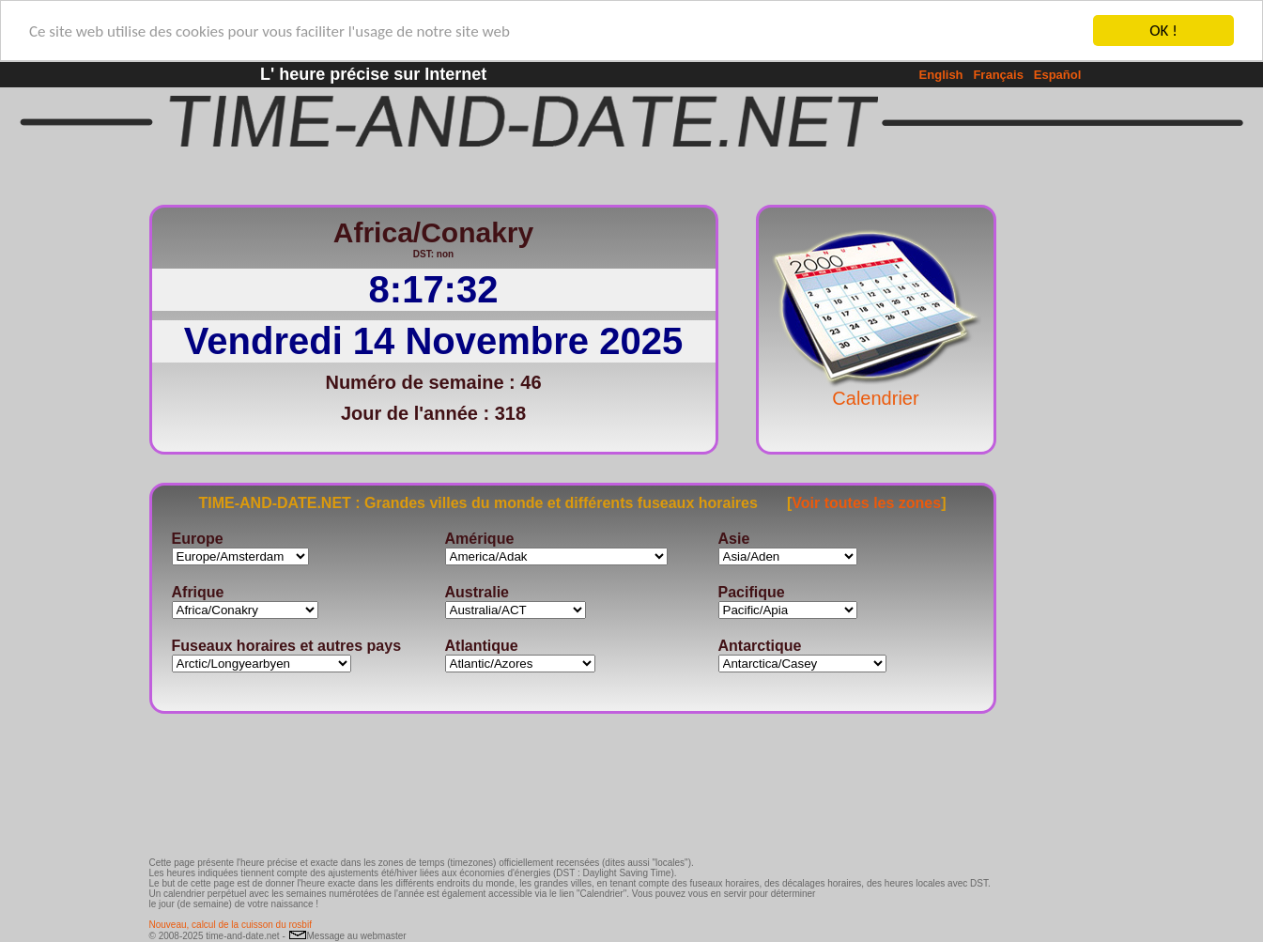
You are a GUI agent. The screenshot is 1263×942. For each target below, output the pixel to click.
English (941, 75)
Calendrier (876, 389)
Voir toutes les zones (866, 502)
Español (1058, 75)
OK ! (1163, 30)
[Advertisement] (1058, 474)
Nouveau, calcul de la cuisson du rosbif (230, 924)
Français (998, 75)
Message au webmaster (347, 936)
